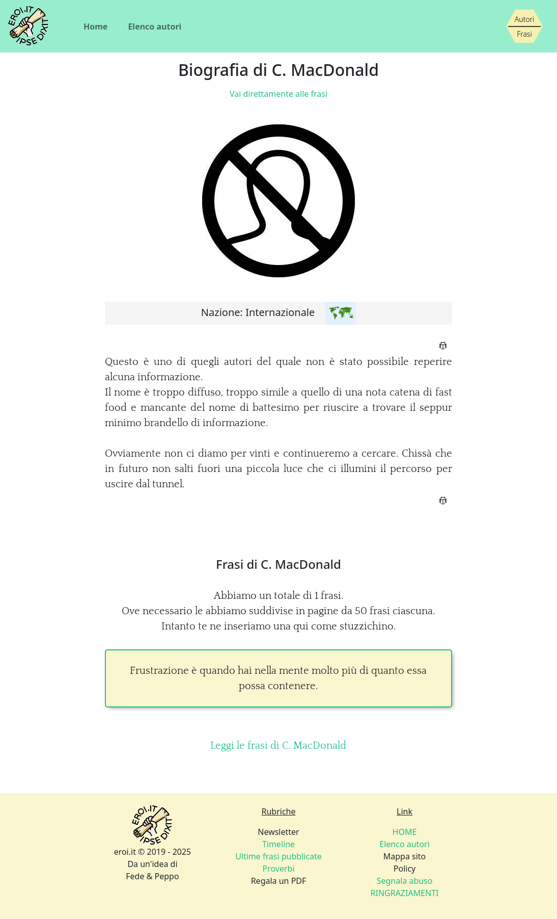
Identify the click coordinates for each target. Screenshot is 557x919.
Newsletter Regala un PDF (278, 856)
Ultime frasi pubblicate (278, 856)
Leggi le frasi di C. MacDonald (278, 745)
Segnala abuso (405, 880)
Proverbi (278, 868)
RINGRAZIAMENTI (405, 893)
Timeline (278, 844)
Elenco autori (154, 26)
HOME (405, 831)
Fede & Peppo (152, 876)
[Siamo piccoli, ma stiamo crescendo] (524, 26)
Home (95, 26)
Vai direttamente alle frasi (278, 93)
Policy (405, 881)
